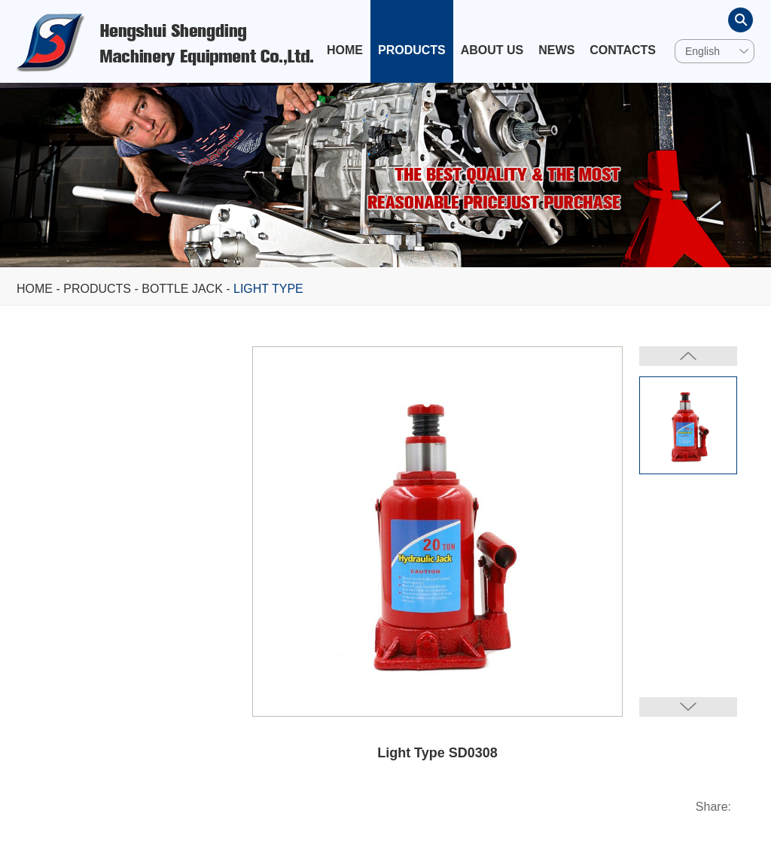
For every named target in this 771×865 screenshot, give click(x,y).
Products (412, 50)
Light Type (268, 288)
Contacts (623, 50)
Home (345, 50)
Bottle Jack (182, 288)
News (556, 50)
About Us (492, 50)
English (702, 51)
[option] (385, 175)
